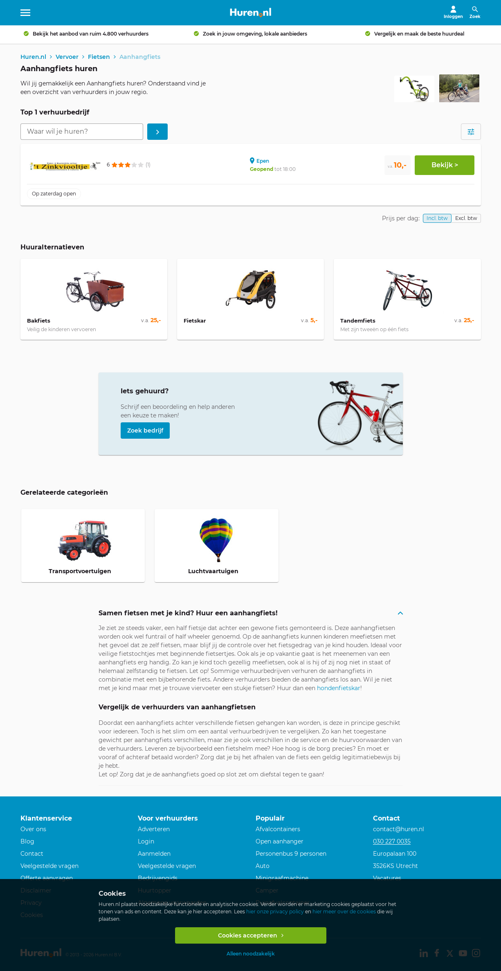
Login (146, 841)
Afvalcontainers (278, 829)
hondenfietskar (338, 689)
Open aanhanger (279, 841)
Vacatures (387, 878)
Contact (31, 853)
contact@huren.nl (398, 829)
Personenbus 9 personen (291, 853)
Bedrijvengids (157, 878)
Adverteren (154, 829)
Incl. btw (437, 219)
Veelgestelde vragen (49, 866)
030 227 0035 (392, 841)
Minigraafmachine (282, 878)
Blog (27, 841)
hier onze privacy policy (275, 911)
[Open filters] (471, 133)
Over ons (33, 829)
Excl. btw (466, 219)
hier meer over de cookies (344, 911)
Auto (263, 866)
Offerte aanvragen (46, 878)
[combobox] (81, 133)
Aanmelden (154, 853)
